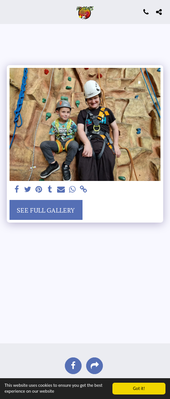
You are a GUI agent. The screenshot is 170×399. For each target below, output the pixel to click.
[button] (10, 11)
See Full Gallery (46, 210)
